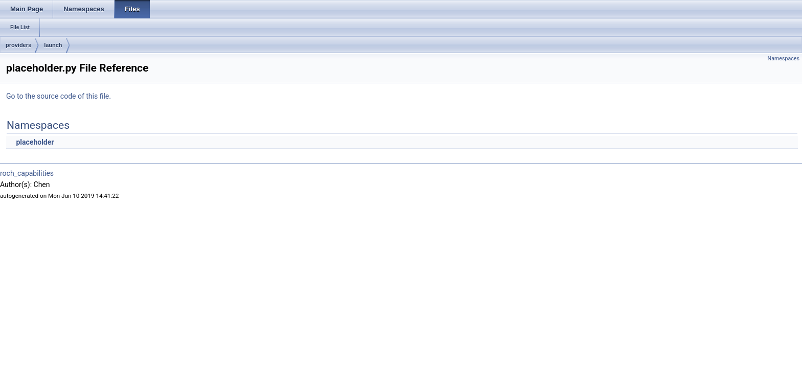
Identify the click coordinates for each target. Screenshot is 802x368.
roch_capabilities (27, 173)
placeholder (35, 142)
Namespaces (783, 58)
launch (53, 45)
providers (18, 45)
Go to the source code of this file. (58, 96)
